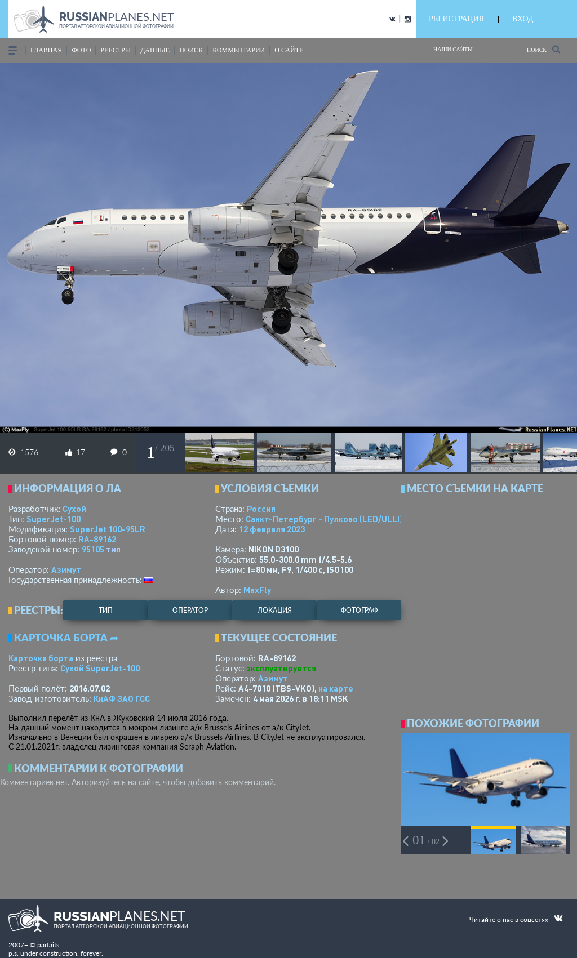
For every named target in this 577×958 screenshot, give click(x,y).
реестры (115, 50)
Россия (261, 508)
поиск (191, 50)
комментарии (238, 50)
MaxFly (257, 590)
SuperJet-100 (53, 519)
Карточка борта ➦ (66, 637)
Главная (46, 50)
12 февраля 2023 (272, 529)
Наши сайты (453, 49)
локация (275, 610)
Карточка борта (40, 658)
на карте (335, 688)
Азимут (66, 569)
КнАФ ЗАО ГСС (122, 698)
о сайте (288, 50)
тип (113, 549)
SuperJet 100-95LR (107, 529)
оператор (190, 610)
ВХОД (522, 19)
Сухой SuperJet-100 (100, 668)
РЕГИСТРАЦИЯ (456, 19)
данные (155, 50)
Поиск (543, 49)
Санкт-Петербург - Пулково (324, 519)
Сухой (74, 508)
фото (81, 50)
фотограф (359, 610)
